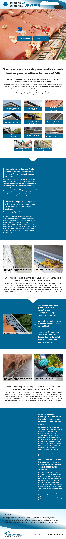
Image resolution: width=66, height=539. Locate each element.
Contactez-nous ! (41, 38)
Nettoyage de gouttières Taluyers (17, 520)
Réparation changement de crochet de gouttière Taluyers (23, 522)
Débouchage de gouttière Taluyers (12, 517)
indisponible (15, 2)
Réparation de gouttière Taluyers (48, 522)
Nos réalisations (24, 38)
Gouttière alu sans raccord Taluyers (32, 517)
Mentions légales (58, 534)
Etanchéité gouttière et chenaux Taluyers (37, 520)
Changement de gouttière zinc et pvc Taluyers (20, 519)
